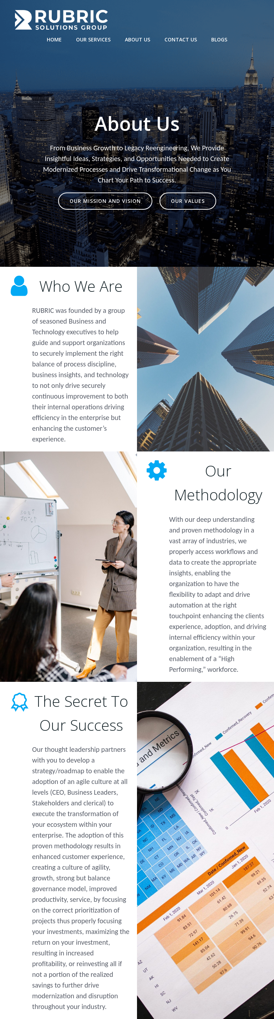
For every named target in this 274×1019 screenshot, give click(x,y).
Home (54, 39)
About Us (137, 39)
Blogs (219, 39)
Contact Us (180, 39)
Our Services (93, 39)
